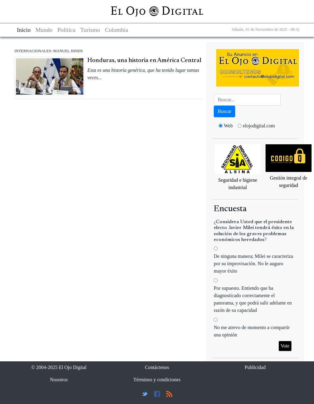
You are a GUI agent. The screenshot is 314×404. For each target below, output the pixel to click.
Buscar (224, 111)
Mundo (44, 30)
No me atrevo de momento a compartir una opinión (252, 331)
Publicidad (255, 367)
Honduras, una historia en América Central (144, 60)
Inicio (24, 30)
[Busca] (247, 100)
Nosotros (59, 379)
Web (228, 125)
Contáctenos (157, 367)
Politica (66, 30)
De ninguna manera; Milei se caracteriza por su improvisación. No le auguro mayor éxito (253, 264)
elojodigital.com (259, 125)
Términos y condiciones (157, 379)
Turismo (90, 30)
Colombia (116, 30)
